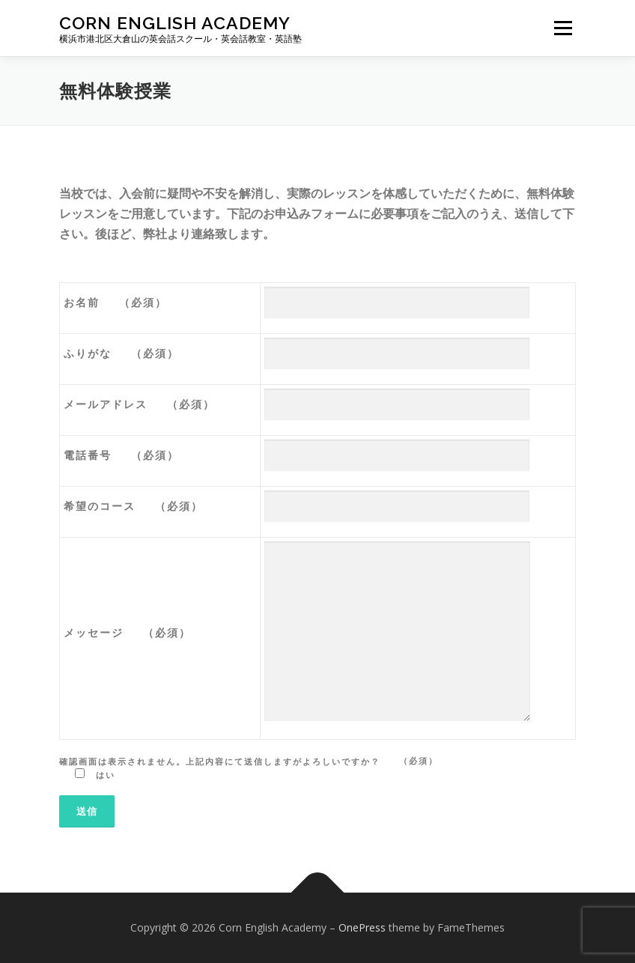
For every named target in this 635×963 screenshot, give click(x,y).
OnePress (362, 927)
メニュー (563, 27)
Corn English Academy (175, 23)
